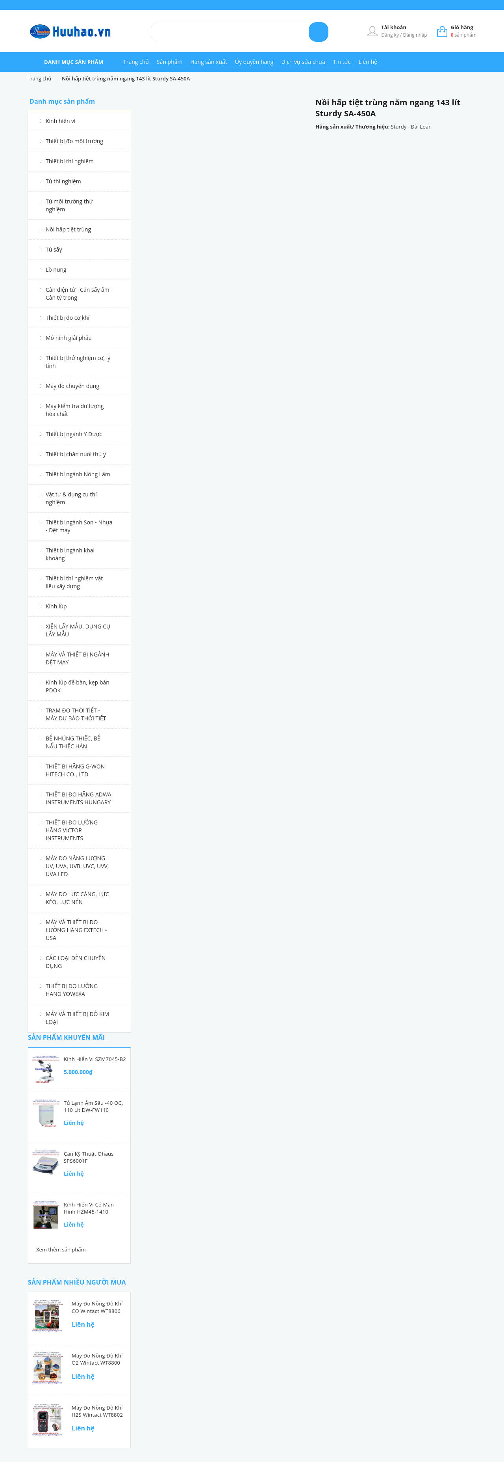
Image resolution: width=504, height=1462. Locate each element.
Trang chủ (136, 61)
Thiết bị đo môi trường (74, 141)
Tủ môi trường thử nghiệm (69, 205)
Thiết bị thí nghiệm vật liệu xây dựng (74, 582)
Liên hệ (367, 61)
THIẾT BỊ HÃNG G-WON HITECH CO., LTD (75, 770)
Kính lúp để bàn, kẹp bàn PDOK (77, 686)
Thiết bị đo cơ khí (67, 317)
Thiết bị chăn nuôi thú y (76, 454)
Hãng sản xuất (209, 61)
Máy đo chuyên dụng (72, 386)
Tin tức (341, 61)
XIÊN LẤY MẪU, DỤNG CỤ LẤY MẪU (78, 630)
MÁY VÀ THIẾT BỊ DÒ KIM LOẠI (77, 1018)
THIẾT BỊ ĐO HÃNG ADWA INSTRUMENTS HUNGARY (78, 798)
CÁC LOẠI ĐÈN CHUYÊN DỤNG (76, 962)
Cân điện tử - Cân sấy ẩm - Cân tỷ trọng (79, 293)
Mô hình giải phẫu (69, 337)
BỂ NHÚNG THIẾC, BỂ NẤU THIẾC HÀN (73, 742)
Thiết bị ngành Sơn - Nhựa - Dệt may (79, 526)
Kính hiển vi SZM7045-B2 (95, 1059)
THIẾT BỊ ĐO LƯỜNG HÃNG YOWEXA (72, 990)
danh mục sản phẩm (73, 61)
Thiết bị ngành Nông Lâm (78, 474)
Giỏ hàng (462, 27)
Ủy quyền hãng (254, 61)
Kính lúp (56, 606)
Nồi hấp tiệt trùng (68, 229)
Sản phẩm (170, 61)
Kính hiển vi (61, 121)
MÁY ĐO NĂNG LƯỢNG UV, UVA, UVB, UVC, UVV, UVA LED (77, 866)
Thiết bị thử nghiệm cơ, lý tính (78, 361)
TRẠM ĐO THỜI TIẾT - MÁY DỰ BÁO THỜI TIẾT (76, 714)
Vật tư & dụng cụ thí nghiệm (71, 498)
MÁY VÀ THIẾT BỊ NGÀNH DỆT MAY (77, 658)
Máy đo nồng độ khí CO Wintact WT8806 (97, 1307)
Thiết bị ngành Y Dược (74, 434)
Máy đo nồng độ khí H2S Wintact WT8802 (97, 1411)
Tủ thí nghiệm (63, 181)
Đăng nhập (415, 35)
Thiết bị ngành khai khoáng (70, 554)
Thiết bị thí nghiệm (70, 161)
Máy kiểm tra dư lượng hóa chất (75, 410)
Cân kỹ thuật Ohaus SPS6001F (89, 1157)
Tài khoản (393, 27)
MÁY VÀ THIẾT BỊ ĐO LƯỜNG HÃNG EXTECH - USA (76, 930)
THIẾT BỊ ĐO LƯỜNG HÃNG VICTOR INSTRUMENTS (72, 830)
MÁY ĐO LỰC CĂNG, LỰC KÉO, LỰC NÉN (77, 898)
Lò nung (56, 269)
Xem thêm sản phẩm (61, 1249)
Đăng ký (390, 35)
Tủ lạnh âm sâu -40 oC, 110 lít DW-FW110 (93, 1106)
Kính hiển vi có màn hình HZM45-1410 (89, 1208)
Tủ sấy (54, 249)
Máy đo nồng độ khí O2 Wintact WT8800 (97, 1359)
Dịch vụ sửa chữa (303, 61)
